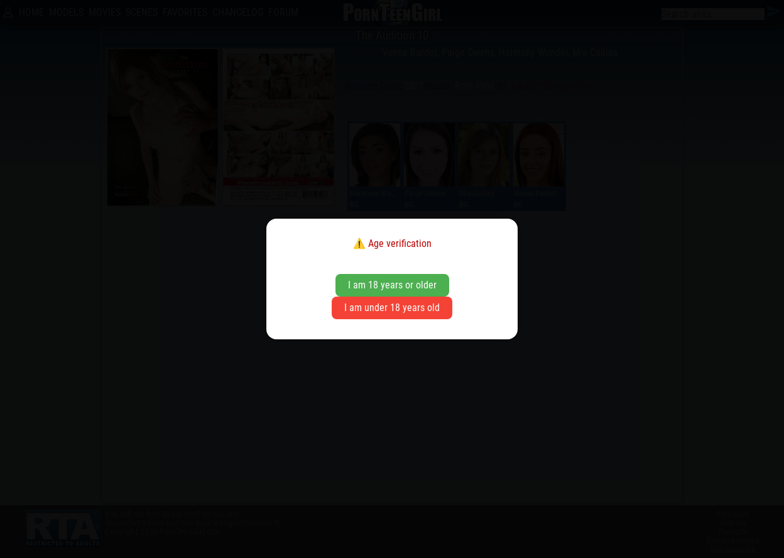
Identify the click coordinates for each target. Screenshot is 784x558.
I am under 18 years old (392, 308)
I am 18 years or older (392, 285)
